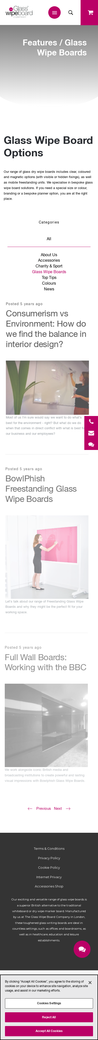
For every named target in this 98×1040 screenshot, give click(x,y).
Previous (43, 808)
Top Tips (49, 277)
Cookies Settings (49, 1003)
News (49, 289)
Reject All (49, 1017)
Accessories (49, 260)
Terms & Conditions (49, 848)
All (49, 238)
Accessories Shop (49, 886)
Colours (49, 283)
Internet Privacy (49, 877)
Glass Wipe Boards (49, 271)
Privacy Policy (49, 858)
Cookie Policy (49, 867)
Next (58, 808)
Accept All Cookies (49, 1031)
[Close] (90, 982)
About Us (49, 254)
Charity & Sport (49, 266)
